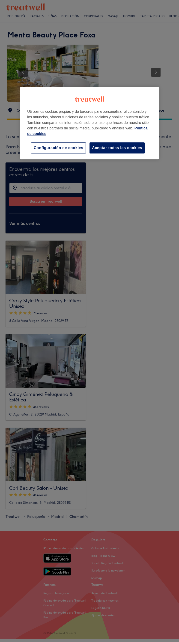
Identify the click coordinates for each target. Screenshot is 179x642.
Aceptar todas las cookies (117, 148)
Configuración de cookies (58, 148)
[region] (89, 123)
